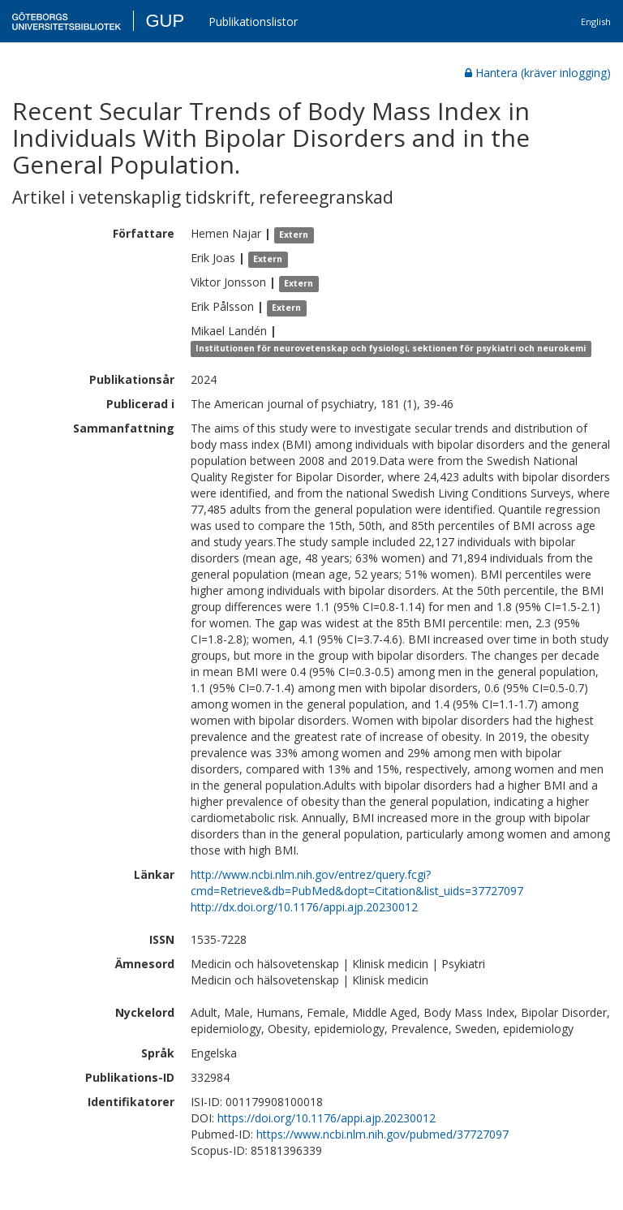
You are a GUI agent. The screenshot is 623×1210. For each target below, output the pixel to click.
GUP (164, 21)
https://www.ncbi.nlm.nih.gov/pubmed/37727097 (382, 1134)
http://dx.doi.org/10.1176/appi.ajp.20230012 (304, 907)
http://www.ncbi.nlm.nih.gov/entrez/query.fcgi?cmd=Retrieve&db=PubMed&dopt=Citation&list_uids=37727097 (357, 882)
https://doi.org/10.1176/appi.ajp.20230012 (326, 1118)
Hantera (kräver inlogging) (538, 72)
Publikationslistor (253, 21)
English (596, 21)
